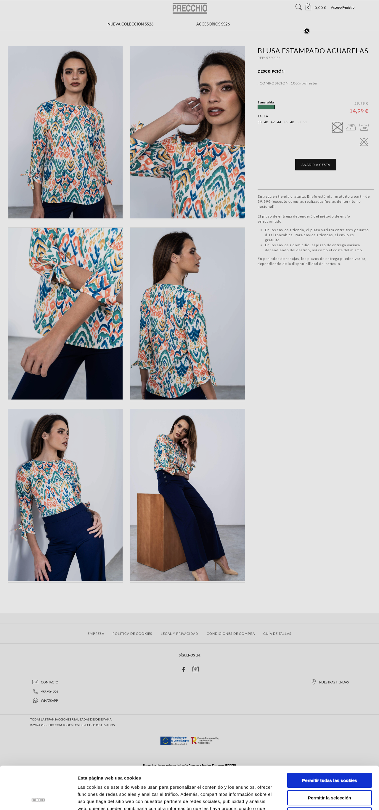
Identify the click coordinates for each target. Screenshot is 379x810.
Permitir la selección (329, 755)
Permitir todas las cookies (329, 737)
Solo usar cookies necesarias (329, 772)
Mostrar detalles (318, 798)
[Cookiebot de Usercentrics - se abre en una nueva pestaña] (38, 798)
